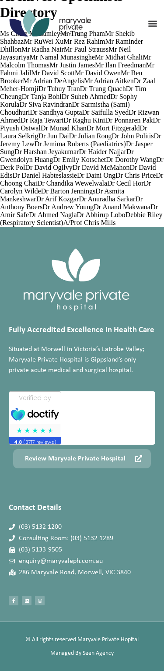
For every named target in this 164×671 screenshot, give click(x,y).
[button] (152, 23)
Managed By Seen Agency (82, 653)
